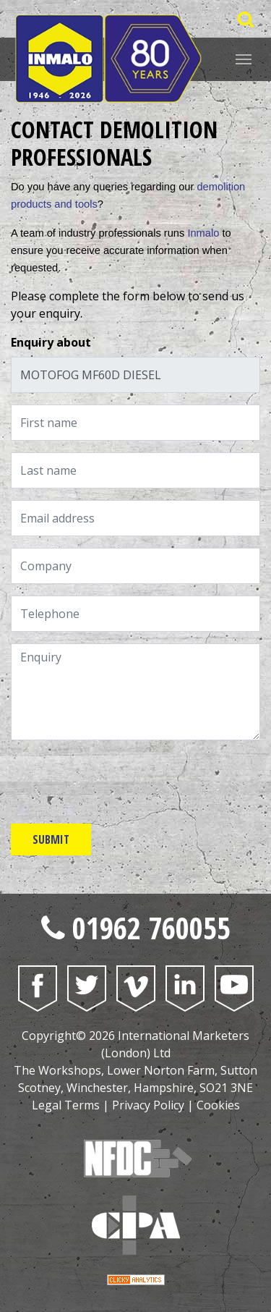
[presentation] (121, 780)
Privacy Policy (148, 1105)
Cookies (218, 1105)
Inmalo (203, 233)
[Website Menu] (243, 57)
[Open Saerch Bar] (245, 19)
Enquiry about (51, 342)
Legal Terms (66, 1105)
